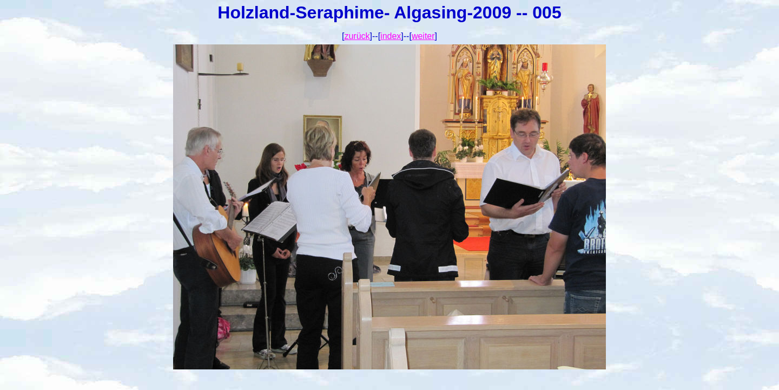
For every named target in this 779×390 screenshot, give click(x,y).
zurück (356, 36)
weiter (423, 36)
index (390, 36)
